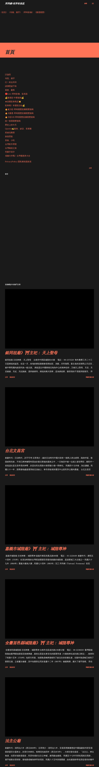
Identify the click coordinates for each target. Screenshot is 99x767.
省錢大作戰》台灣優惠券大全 (17, 156)
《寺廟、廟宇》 (15, 12)
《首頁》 (4, 12)
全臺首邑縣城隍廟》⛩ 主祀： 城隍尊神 (39, 642)
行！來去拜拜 (11, 82)
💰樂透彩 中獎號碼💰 (14, 97)
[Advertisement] (49, 29)
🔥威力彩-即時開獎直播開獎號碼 (19, 109)
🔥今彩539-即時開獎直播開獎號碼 (20, 117)
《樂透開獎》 (40, 12)
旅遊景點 (9, 136)
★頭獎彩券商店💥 (13, 101)
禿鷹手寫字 (10, 152)
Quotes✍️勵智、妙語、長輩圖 (18, 128)
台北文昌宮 (14, 450)
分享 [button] (90, 168)
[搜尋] (85, 3)
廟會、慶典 (10, 90)
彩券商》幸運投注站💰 (15, 105)
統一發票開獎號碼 (12, 121)
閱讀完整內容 (90, 377)
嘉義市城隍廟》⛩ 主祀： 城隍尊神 (35, 548)
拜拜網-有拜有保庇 (14, 3)
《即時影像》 (28, 12)
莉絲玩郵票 (10, 132)
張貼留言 (12, 377)
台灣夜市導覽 (11, 144)
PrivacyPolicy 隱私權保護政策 (18, 161)
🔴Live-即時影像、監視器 (16, 94)
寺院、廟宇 (10, 78)
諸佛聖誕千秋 (11, 86)
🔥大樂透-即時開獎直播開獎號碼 (19, 113)
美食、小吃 (10, 140)
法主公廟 (12, 740)
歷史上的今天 (11, 125)
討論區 (8, 74)
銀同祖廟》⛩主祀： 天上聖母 (31, 352)
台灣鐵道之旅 (11, 148)
